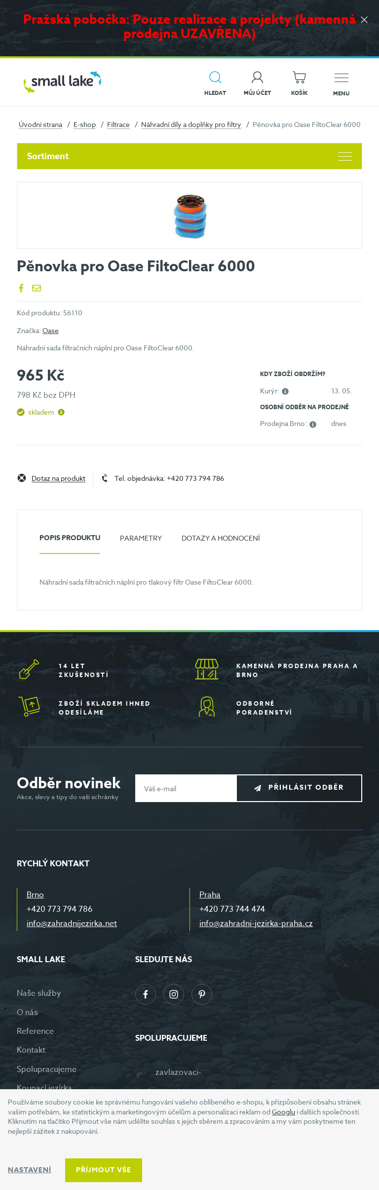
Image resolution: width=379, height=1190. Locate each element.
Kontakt (31, 1050)
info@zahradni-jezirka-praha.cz (256, 924)
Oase (50, 330)
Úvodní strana (40, 124)
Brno (35, 895)
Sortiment (189, 156)
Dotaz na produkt (58, 478)
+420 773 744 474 (232, 909)
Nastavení (29, 1170)
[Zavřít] (364, 20)
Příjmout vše (103, 1170)
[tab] (69, 542)
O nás (27, 1013)
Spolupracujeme (46, 1069)
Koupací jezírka (44, 1088)
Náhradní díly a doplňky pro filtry (191, 124)
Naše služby (39, 993)
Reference (35, 1031)
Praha (210, 895)
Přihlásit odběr (306, 788)
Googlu (283, 1111)
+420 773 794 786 (60, 909)
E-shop (85, 124)
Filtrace (118, 124)
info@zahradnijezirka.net (72, 924)
